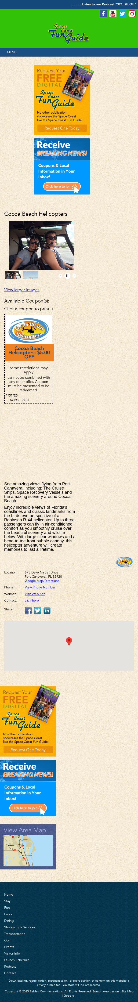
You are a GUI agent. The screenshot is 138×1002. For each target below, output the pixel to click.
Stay (7, 901)
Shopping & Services (19, 927)
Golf (7, 940)
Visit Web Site (35, 594)
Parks (8, 914)
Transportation (14, 934)
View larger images (22, 289)
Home (8, 894)
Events (9, 947)
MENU (12, 52)
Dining (9, 921)
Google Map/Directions (42, 581)
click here (32, 600)
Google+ (70, 996)
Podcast (10, 966)
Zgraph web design (106, 991)
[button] (60, 275)
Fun (7, 907)
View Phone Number (40, 587)
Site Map (127, 991)
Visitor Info (12, 953)
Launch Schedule (16, 960)
